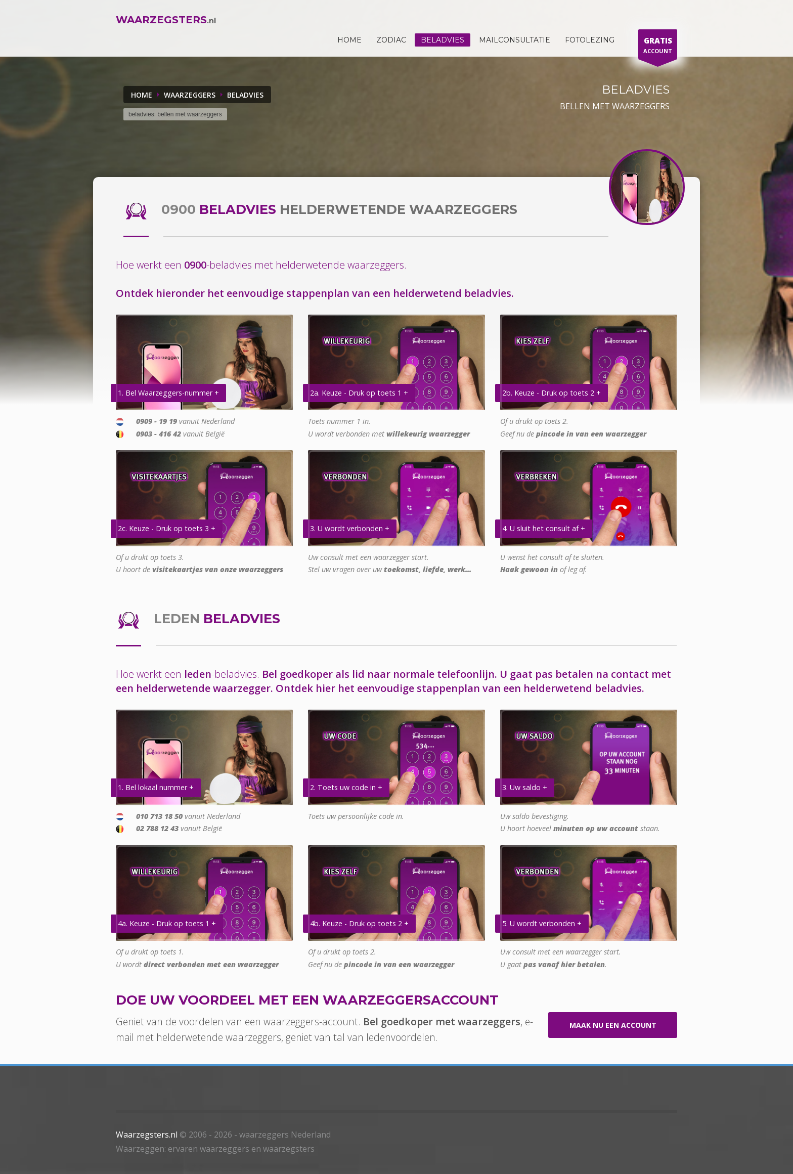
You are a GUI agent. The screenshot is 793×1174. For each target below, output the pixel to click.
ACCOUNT (657, 46)
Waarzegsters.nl (147, 1134)
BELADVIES (245, 95)
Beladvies (442, 40)
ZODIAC (391, 40)
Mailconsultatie (514, 40)
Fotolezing (589, 40)
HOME (349, 40)
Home (141, 95)
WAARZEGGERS (189, 95)
